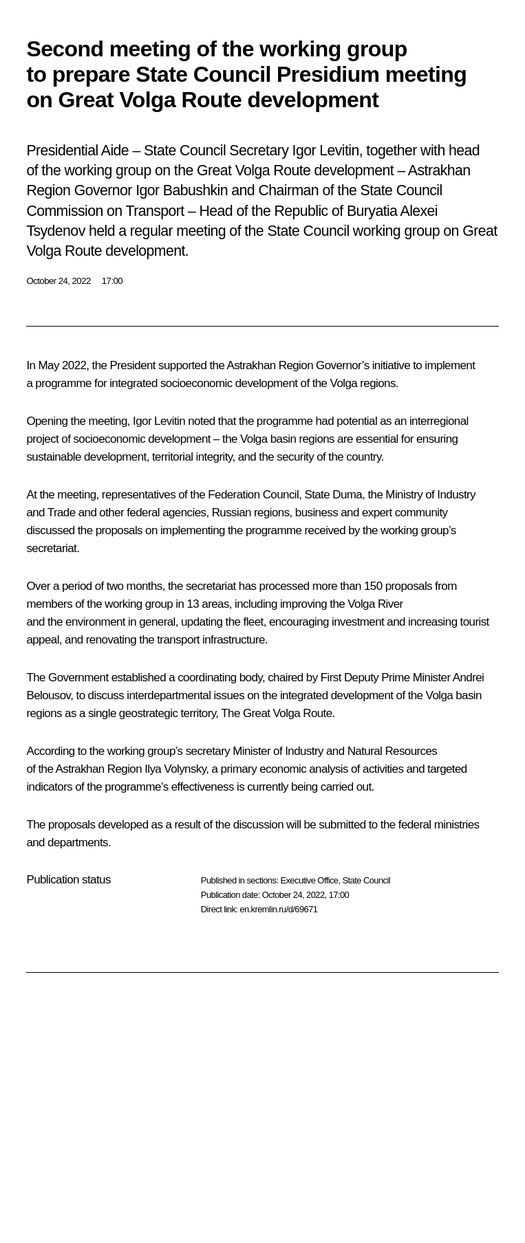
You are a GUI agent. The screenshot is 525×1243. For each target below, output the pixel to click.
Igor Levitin (159, 421)
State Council (367, 880)
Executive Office (309, 880)
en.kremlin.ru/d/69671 (278, 909)
